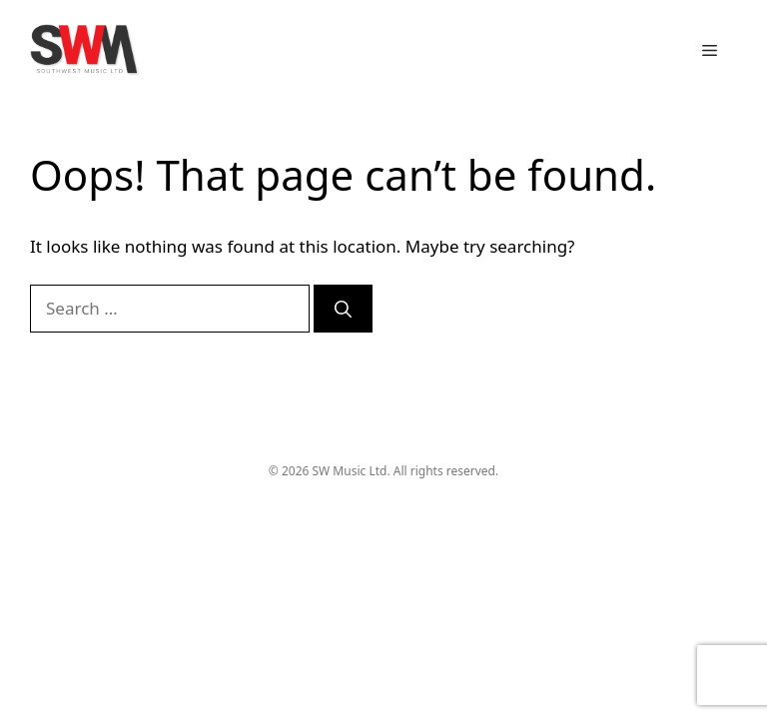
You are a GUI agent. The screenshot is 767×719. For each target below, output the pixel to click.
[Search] (343, 309)
